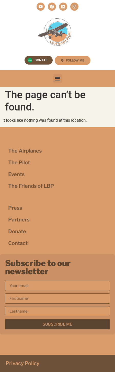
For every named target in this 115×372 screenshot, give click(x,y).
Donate (17, 231)
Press (15, 208)
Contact (18, 243)
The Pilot (19, 162)
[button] (57, 78)
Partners (18, 220)
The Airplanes (25, 151)
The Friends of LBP (31, 186)
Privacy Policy (22, 363)
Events (16, 174)
